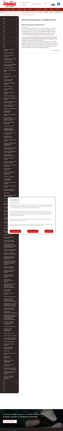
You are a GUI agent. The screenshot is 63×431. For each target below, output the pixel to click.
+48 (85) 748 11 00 (25, 2)
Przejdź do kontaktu (9, 421)
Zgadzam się (49, 231)
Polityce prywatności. (39, 225)
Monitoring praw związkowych (28, 14)
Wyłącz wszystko (33, 231)
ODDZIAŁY (30, 9)
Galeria (52, 10)
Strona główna (7, 14)
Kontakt (57, 9)
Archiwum (14, 14)
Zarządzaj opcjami (15, 231)
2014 (19, 14)
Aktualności (6, 9)
